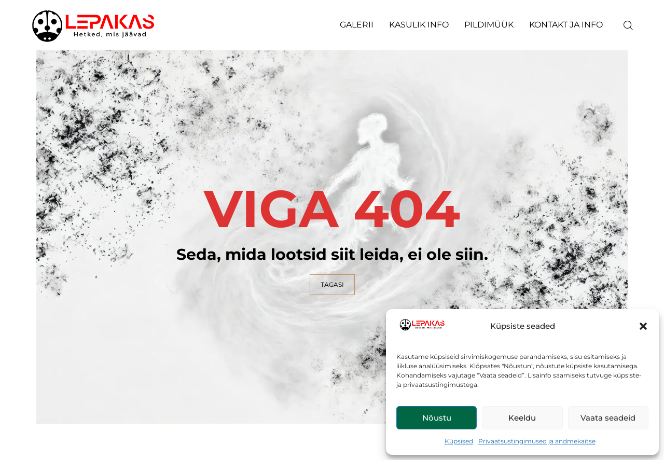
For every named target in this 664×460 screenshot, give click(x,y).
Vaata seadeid (607, 418)
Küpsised (459, 441)
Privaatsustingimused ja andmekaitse (537, 441)
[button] (643, 326)
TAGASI (332, 284)
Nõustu (436, 418)
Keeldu (522, 418)
